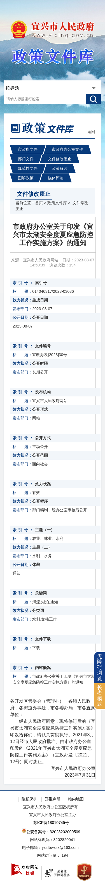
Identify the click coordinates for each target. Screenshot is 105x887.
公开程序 (40, 501)
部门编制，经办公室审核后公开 (59, 510)
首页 (39, 203)
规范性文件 (28, 168)
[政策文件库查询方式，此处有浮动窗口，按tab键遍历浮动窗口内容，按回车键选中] (51, 88)
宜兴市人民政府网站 (49, 400)
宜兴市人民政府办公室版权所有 (50, 807)
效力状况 (43, 484)
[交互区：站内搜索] (52, 92)
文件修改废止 (59, 159)
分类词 (38, 610)
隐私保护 (29, 799)
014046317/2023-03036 (53, 291)
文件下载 (43, 639)
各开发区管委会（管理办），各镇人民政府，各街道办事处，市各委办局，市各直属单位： (52, 708)
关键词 (41, 593)
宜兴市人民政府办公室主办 (52, 814)
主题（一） (45, 530)
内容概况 (43, 667)
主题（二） (42, 547)
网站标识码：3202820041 (52, 839)
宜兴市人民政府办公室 (68, 768)
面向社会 (40, 464)
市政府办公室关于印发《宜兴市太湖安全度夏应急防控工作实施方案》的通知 (53, 235)
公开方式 (43, 438)
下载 (36, 647)
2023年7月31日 (80, 775)
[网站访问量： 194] (52, 855)
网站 (36, 418)
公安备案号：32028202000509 (51, 831)
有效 (36, 492)
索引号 (41, 282)
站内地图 (76, 799)
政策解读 (59, 168)
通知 (16, 573)
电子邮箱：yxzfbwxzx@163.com (50, 847)
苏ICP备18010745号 (51, 822)
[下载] (55, 648)
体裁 (36, 564)
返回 (91, 131)
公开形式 (40, 409)
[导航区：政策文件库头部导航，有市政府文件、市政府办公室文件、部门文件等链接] (52, 160)
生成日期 (40, 300)
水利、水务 (42, 556)
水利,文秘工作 (44, 619)
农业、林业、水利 (48, 538)
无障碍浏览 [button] (99, 667)
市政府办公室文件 (67, 149)
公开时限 (40, 363)
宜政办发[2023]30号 (49, 354)
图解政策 (26, 178)
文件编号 (43, 346)
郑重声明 (52, 799)
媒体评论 (56, 178)
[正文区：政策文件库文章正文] (53, 498)
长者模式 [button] (99, 696)
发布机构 (43, 392)
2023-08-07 (42, 308)
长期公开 (40, 372)
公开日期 (40, 317)
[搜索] (93, 99)
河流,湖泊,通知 (45, 602)
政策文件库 (57, 203)
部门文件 (26, 159)
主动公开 (40, 446)
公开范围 (40, 455)
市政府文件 (28, 149)
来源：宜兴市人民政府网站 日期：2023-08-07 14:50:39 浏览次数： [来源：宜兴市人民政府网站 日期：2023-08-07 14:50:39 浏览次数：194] (52, 262)
